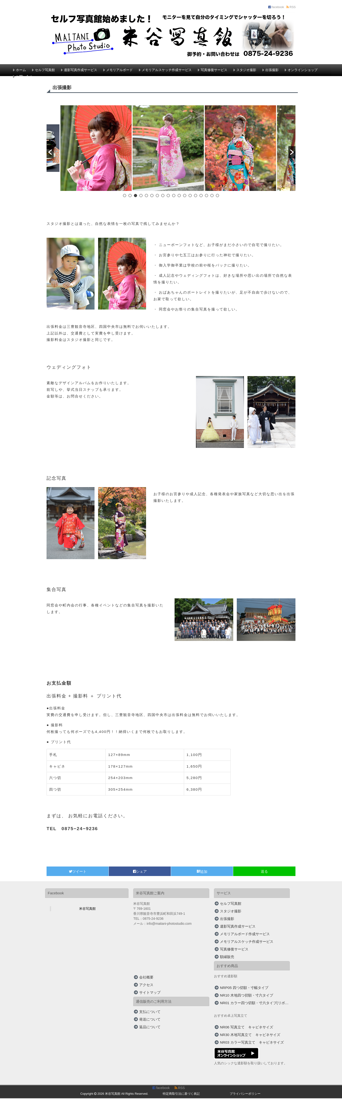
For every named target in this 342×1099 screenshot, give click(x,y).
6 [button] (151, 196)
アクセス (146, 985)
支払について (150, 1012)
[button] (50, 152)
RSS (291, 7)
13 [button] (190, 196)
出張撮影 (272, 70)
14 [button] (195, 196)
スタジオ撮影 (246, 70)
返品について (150, 1027)
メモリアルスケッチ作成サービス (167, 70)
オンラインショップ (303, 70)
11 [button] (179, 196)
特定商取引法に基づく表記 (181, 1094)
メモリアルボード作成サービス (245, 934)
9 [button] (168, 196)
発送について (150, 1020)
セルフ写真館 (45, 70)
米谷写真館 (87, 909)
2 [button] (130, 196)
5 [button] (146, 196)
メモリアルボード (119, 70)
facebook (276, 7)
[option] (98, 149)
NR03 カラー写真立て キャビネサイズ (252, 1043)
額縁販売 (227, 957)
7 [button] (157, 196)
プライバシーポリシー (245, 1094)
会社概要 (146, 978)
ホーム (21, 70)
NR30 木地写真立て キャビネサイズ (250, 1035)
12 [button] (184, 196)
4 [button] (140, 196)
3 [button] (135, 196)
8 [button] (162, 196)
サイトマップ (150, 993)
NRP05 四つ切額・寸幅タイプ (244, 988)
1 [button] (124, 196)
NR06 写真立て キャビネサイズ (246, 1028)
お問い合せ (24, 76)
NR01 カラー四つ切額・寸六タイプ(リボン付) (255, 1003)
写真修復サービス (214, 70)
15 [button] (201, 196)
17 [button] (212, 196)
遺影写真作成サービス (80, 70)
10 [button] (173, 196)
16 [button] (206, 196)
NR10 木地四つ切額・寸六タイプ (246, 996)
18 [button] (217, 196)
